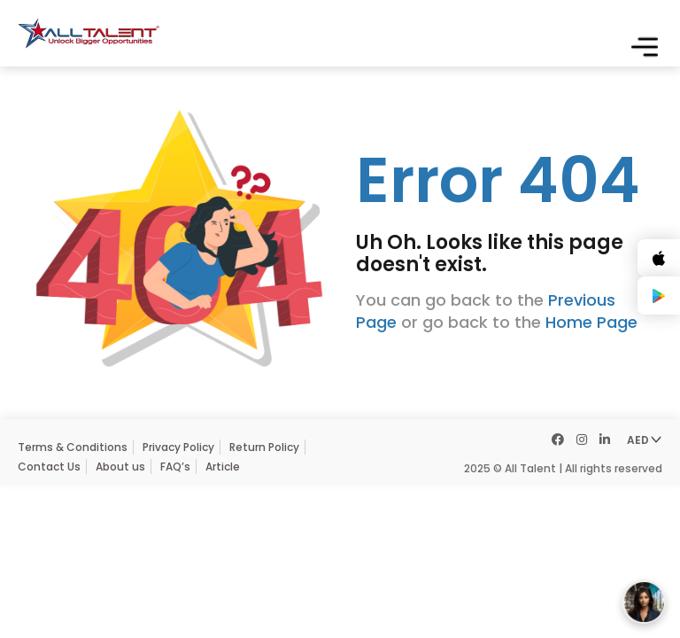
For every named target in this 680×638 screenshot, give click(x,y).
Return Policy (264, 447)
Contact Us (49, 466)
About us (120, 466)
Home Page (591, 322)
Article (222, 466)
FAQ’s (175, 466)
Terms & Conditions (73, 447)
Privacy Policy (178, 447)
